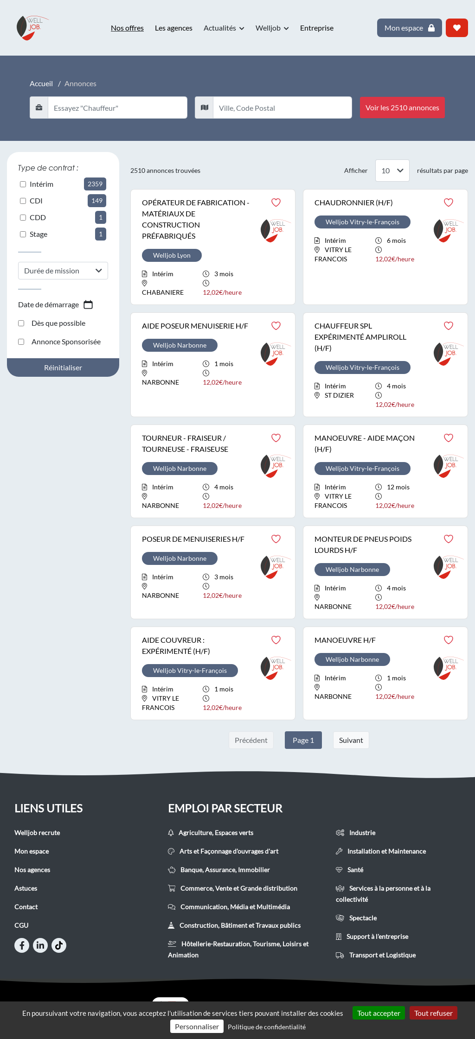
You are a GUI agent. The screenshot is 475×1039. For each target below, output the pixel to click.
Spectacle (356, 918)
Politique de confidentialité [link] (267, 1027)
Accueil (41, 83)
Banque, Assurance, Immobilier (219, 870)
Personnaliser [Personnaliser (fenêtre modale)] (197, 1026)
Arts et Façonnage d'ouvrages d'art (223, 851)
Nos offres (127, 27)
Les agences (174, 27)
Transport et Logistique (376, 955)
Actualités (224, 27)
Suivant (351, 739)
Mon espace (31, 851)
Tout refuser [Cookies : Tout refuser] (433, 1012)
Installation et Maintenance (381, 851)
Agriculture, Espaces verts (210, 832)
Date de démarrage (56, 304)
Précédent (251, 739)
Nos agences (32, 870)
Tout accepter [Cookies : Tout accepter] (378, 1012)
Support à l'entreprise (372, 936)
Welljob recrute (37, 832)
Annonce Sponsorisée (59, 341)
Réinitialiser (63, 367)
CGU (21, 925)
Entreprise (317, 27)
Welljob (272, 27)
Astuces (25, 888)
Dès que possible (51, 322)
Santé (349, 870)
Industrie (355, 832)
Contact (26, 907)
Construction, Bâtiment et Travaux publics (234, 925)
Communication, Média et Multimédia (229, 907)
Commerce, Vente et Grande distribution (232, 888)
